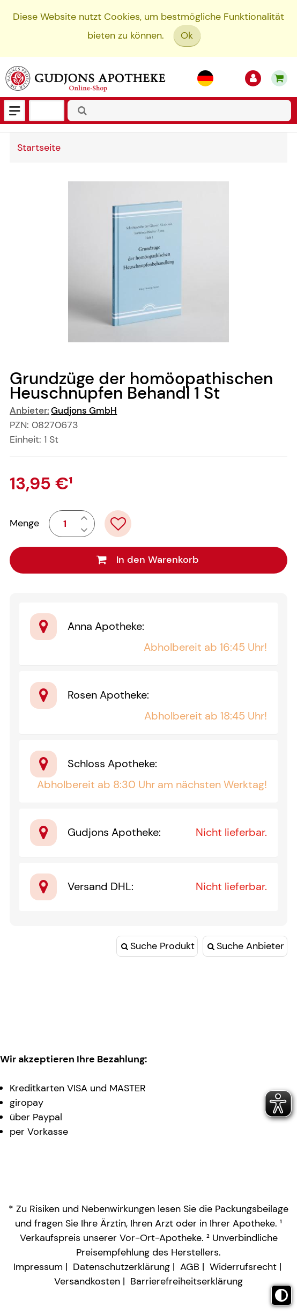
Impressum (38, 1266)
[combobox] (179, 110)
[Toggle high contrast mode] (281, 1295)
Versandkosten (87, 1281)
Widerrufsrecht (243, 1266)
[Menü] (14, 110)
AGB (189, 1266)
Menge (24, 523)
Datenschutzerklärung (121, 1266)
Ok (187, 35)
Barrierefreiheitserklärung (186, 1281)
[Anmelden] (253, 78)
